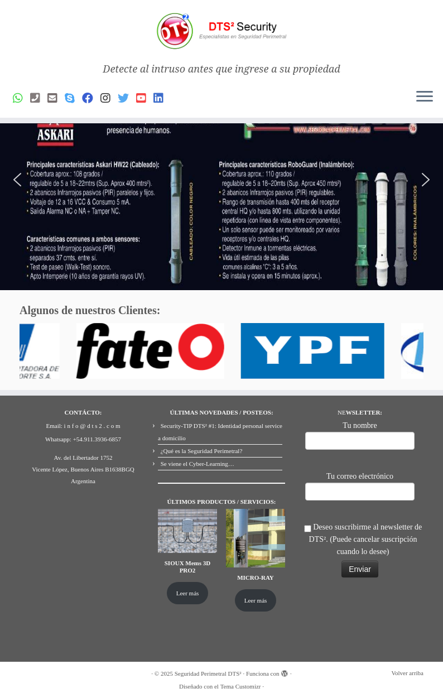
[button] (17, 180)
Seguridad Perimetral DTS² (208, 673)
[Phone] (38, 98)
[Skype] (73, 98)
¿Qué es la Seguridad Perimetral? (202, 450)
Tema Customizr (240, 686)
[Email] (56, 98)
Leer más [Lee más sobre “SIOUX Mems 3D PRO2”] (187, 593)
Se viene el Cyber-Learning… (197, 463)
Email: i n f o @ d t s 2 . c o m (83, 425)
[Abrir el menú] (424, 97)
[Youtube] (144, 98)
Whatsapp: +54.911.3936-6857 (83, 439)
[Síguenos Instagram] (109, 98)
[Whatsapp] (21, 98)
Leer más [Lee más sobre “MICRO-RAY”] (255, 600)
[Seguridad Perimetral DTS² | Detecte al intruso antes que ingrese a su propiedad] (221, 31)
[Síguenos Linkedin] (162, 98)
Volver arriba (407, 673)
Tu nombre (360, 434)
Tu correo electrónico (360, 485)
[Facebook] (91, 98)
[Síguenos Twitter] (127, 98)
